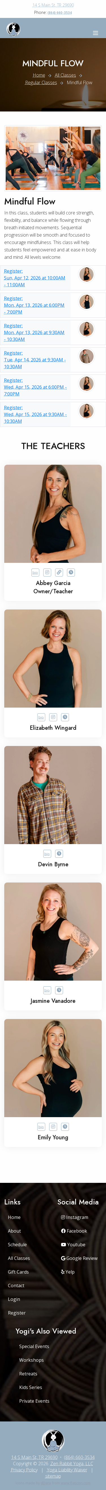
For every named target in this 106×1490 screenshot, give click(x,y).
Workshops (31, 1360)
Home (39, 75)
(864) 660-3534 (59, 12)
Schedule (17, 1244)
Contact (16, 1285)
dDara (46, 1482)
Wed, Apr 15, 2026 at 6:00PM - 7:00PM (35, 387)
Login (14, 1299)
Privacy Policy (24, 1470)
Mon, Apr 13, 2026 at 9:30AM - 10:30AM (35, 332)
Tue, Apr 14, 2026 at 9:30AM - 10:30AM (35, 360)
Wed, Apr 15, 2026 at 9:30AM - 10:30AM (35, 414)
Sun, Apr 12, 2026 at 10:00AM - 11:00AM (35, 278)
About (14, 1231)
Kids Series (30, 1387)
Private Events (34, 1401)
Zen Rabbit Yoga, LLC (71, 1463)
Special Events (34, 1346)
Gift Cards (18, 1272)
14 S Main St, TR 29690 (53, 5)
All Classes (65, 75)
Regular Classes (41, 82)
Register (17, 1313)
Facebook (74, 1231)
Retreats (28, 1374)
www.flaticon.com (75, 1482)
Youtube (73, 1244)
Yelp (68, 1272)
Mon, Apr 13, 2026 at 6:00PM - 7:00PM (35, 305)
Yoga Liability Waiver (67, 1470)
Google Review (79, 1258)
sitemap (53, 1476)
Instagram (74, 1217)
